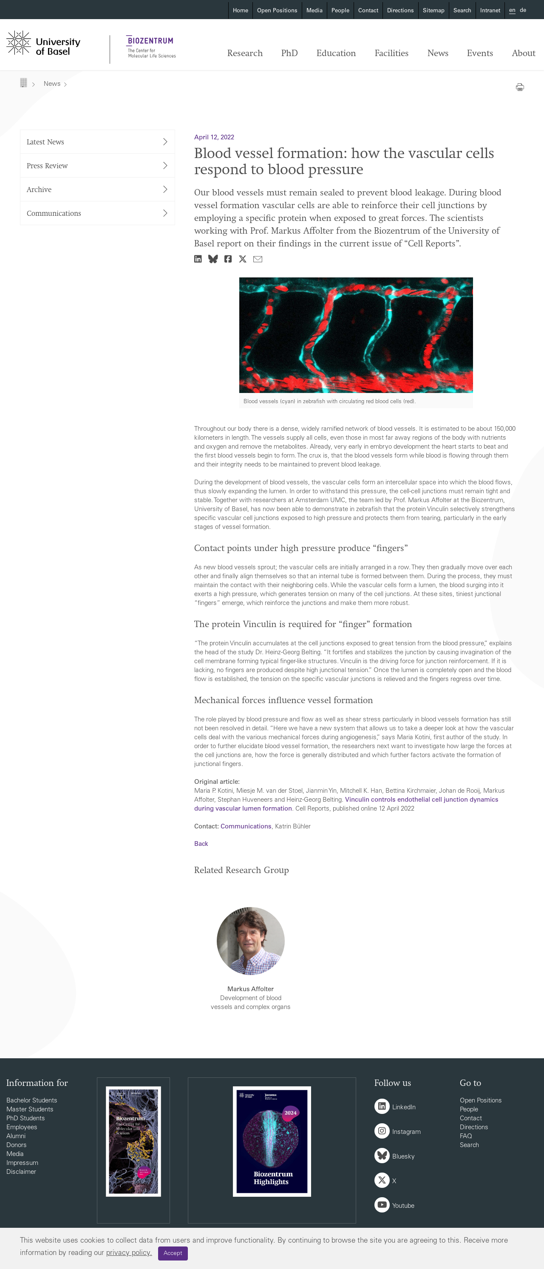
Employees (21, 1128)
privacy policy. (129, 1253)
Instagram (406, 1132)
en (512, 11)
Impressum (22, 1163)
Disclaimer (21, 1172)
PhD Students (25, 1119)
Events (480, 53)
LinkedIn (404, 1108)
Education (336, 53)
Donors (16, 1145)
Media (314, 11)
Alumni (16, 1136)
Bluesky (403, 1157)
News (438, 53)
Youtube (403, 1206)
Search (462, 11)
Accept (173, 1254)
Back (201, 844)
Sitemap (434, 11)
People (340, 11)
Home (240, 11)
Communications (246, 827)
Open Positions (277, 11)
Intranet (490, 11)
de (523, 11)
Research (245, 53)
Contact (368, 11)
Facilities (392, 53)
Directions (400, 11)
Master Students (30, 1110)
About (524, 53)
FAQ (466, 1136)
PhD (289, 53)
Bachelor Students (31, 1101)
